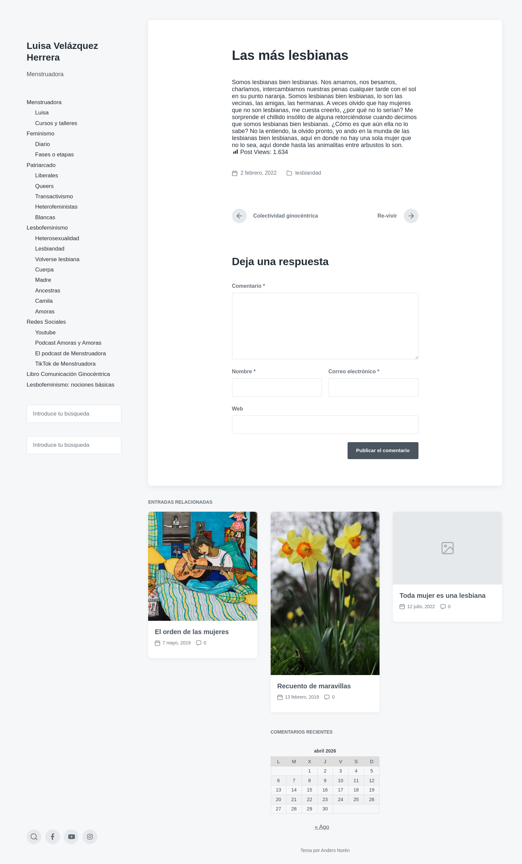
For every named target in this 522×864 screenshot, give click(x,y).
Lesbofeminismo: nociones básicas (71, 385)
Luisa (42, 112)
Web (237, 409)
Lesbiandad (50, 249)
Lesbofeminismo (47, 228)
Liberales (46, 175)
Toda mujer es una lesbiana (442, 636)
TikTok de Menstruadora (65, 364)
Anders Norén (335, 850)
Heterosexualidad (57, 238)
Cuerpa (44, 269)
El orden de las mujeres (192, 672)
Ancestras (48, 290)
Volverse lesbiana (57, 259)
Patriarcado (41, 165)
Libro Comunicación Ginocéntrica (68, 374)
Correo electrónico (354, 371)
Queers (44, 186)
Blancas (45, 217)
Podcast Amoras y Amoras (68, 343)
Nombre (244, 371)
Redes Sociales (46, 322)
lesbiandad (308, 173)
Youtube (45, 332)
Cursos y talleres (56, 123)
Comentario (248, 286)
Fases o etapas (54, 154)
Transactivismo (54, 196)
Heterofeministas (56, 207)
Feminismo (40, 133)
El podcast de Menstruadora (70, 353)
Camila (44, 301)
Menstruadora (44, 102)
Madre (43, 280)
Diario (42, 144)
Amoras (45, 311)
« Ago (322, 827)
